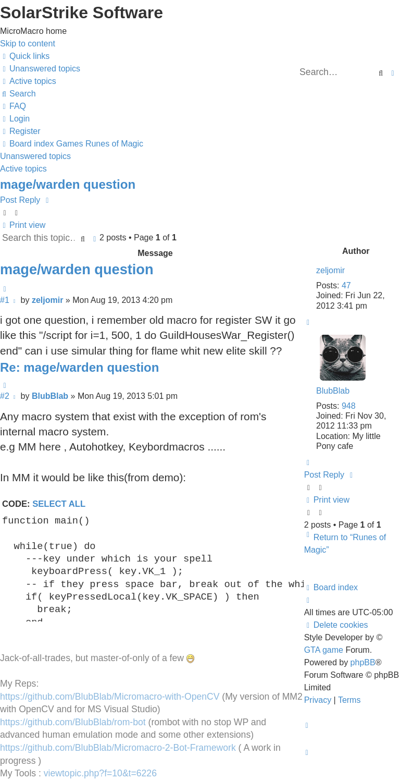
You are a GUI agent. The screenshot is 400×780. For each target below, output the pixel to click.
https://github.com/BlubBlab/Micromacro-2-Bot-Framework (118, 747)
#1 (4, 300)
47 (346, 285)
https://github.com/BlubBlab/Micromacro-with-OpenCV (109, 696)
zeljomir (330, 270)
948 (349, 405)
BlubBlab (332, 390)
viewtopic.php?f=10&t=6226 (100, 773)
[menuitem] (40, 68)
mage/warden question (67, 184)
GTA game (323, 649)
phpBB (363, 662)
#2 (4, 396)
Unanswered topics (35, 156)
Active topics (23, 168)
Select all (58, 504)
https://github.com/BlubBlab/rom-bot (73, 722)
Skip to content (27, 43)
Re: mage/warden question (79, 367)
